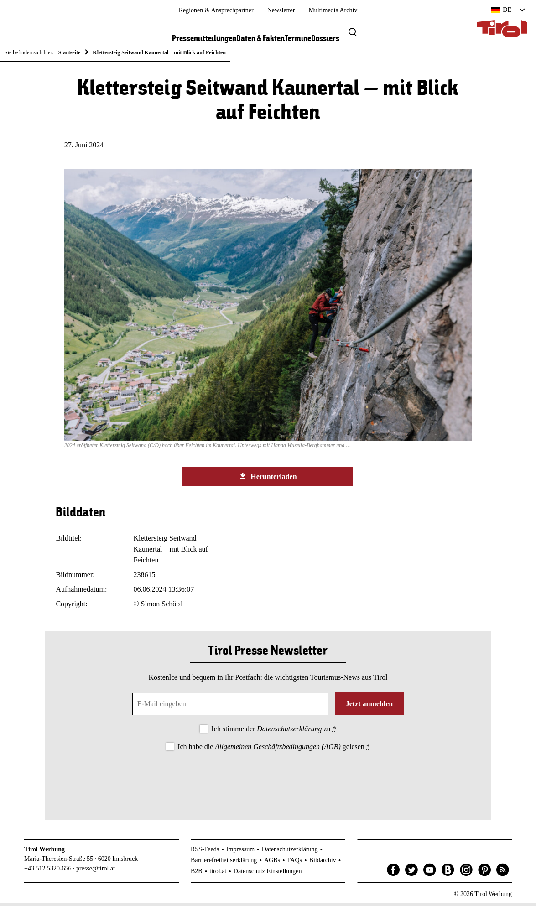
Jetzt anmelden (369, 707)
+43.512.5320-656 (48, 871)
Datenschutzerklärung (289, 732)
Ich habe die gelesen (273, 750)
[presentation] (267, 781)
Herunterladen (268, 479)
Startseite (69, 52)
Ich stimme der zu (273, 732)
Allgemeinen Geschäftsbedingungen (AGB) (277, 750)
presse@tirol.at (95, 871)
